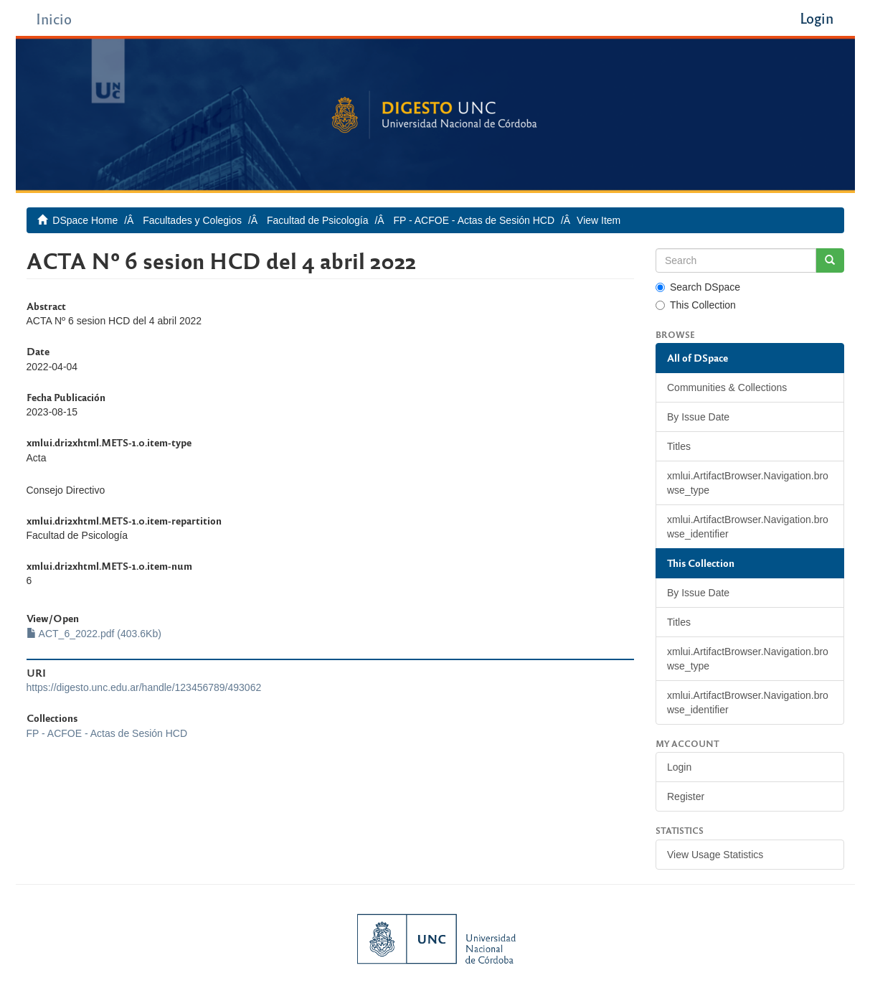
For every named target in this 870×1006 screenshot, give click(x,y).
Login (679, 767)
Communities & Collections (727, 387)
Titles (679, 446)
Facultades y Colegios (192, 220)
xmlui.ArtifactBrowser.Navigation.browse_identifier (747, 527)
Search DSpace (698, 287)
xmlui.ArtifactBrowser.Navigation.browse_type (747, 483)
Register (685, 796)
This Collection (696, 305)
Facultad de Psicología (318, 220)
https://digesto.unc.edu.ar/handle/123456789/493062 (144, 687)
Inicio (54, 18)
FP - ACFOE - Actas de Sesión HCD (473, 220)
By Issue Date (698, 417)
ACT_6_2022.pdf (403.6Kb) (94, 633)
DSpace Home (85, 220)
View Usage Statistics (715, 854)
